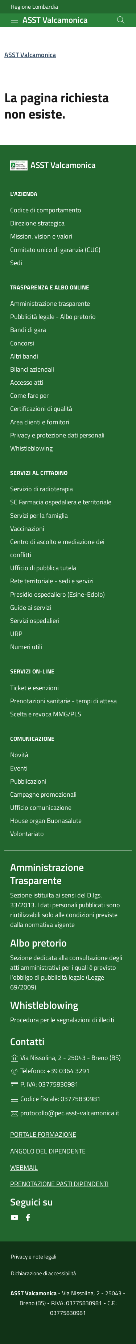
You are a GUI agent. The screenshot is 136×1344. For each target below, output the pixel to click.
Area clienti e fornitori (39, 422)
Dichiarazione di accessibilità (43, 1273)
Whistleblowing (31, 448)
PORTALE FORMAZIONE (43, 1134)
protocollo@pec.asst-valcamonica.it (64, 1113)
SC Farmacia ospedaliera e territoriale (60, 502)
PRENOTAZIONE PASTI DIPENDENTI (59, 1184)
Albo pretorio (38, 943)
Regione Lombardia (34, 7)
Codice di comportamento (45, 210)
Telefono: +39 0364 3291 (50, 1071)
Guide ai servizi (30, 607)
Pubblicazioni (28, 781)
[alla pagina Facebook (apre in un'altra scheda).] (28, 1216)
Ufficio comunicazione (40, 807)
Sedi (16, 263)
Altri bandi (24, 356)
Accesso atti (26, 382)
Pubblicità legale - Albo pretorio (53, 316)
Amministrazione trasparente (50, 303)
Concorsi (22, 343)
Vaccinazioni (27, 528)
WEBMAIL (24, 1167)
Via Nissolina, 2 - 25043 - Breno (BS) (68, 1057)
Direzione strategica (37, 223)
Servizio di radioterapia (41, 489)
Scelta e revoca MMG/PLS (45, 714)
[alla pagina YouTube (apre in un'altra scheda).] (14, 1216)
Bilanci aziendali (32, 369)
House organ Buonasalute (46, 820)
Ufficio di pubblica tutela (43, 568)
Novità (19, 755)
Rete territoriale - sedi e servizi (52, 581)
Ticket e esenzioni (34, 688)
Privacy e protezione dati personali (57, 435)
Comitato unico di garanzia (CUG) (55, 250)
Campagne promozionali (43, 794)
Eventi (19, 768)
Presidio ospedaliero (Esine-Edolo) (57, 594)
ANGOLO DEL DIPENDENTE (48, 1151)
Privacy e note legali (33, 1256)
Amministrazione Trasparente (47, 873)
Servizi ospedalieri (34, 620)
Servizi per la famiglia (39, 515)
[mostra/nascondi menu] (14, 20)
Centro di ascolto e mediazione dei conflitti (57, 548)
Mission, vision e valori (41, 236)
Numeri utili (26, 647)
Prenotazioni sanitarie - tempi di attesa (63, 701)
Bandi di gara (28, 330)
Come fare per (29, 395)
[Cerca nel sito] (120, 20)
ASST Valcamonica (30, 55)
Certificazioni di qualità (41, 408)
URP (16, 634)
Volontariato (27, 834)
